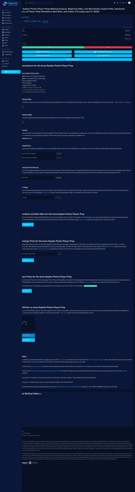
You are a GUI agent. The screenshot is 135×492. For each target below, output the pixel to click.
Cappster (28, 394)
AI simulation (73, 371)
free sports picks (47, 378)
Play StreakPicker (36, 347)
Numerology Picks (35, 269)
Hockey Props (35, 17)
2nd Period (38, 21)
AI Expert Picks (34, 302)
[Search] (41, 3)
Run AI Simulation (35, 234)
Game (25, 21)
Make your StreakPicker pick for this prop (42, 92)
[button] (129, 3)
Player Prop (56, 21)
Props (50, 21)
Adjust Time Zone (45, 88)
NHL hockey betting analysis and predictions (56, 382)
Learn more (68, 199)
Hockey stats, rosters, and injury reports (41, 90)
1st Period (31, 21)
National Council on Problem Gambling (80, 398)
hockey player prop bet (107, 371)
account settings (66, 258)
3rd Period (44, 21)
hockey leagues (34, 385)
